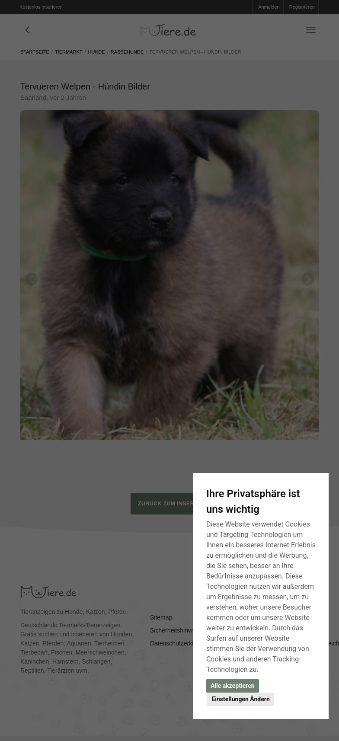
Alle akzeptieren (233, 685)
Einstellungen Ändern (240, 699)
